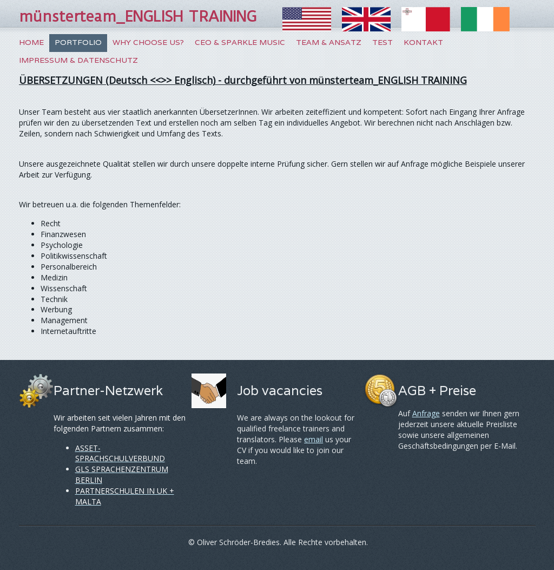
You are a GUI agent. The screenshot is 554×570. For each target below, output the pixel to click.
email (313, 439)
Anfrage (426, 413)
